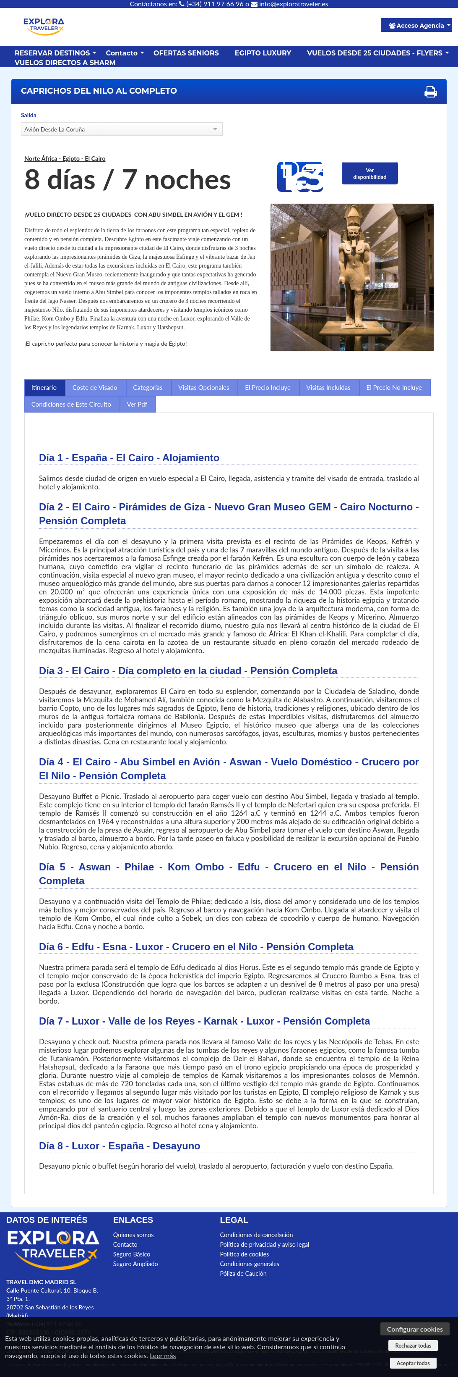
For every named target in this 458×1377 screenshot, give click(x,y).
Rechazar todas (413, 1345)
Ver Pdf (137, 404)
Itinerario (44, 387)
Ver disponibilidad (369, 173)
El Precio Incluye (268, 387)
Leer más (163, 1355)
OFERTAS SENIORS (186, 53)
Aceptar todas (413, 1363)
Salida (28, 114)
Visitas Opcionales (203, 387)
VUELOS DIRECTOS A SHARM (65, 63)
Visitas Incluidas (329, 387)
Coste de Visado (95, 387)
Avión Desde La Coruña (54, 129)
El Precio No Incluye (394, 387)
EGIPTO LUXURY (263, 53)
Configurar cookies (415, 1329)
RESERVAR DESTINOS (52, 53)
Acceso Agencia (416, 25)
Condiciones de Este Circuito (71, 404)
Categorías (147, 387)
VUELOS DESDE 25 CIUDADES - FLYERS (374, 53)
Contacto (122, 53)
